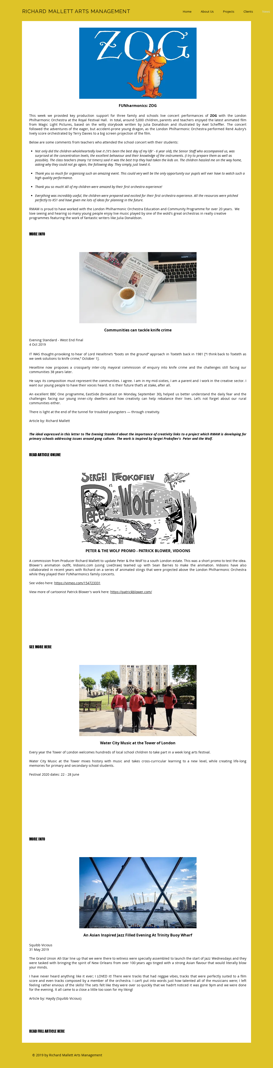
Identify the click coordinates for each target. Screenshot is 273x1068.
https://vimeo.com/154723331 (77, 583)
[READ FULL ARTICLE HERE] (47, 1031)
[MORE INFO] (37, 234)
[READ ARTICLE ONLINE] (45, 455)
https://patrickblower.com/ (131, 592)
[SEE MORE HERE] (40, 647)
